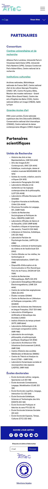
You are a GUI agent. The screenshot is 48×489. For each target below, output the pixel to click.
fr (3, 20)
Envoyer (32, 449)
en (7, 20)
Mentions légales (24, 483)
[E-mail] (19, 449)
